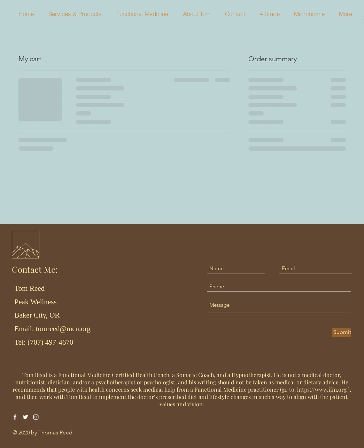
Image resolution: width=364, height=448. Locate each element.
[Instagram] (35, 417)
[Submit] (341, 332)
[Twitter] (25, 417)
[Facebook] (14, 417)
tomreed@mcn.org (63, 329)
